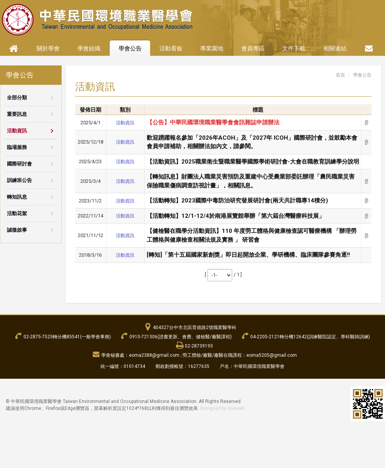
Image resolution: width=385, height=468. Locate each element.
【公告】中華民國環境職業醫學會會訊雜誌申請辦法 (213, 122)
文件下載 (293, 48)
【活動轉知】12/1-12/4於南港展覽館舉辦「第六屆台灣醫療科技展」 (236, 215)
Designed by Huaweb (222, 408)
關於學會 (48, 48)
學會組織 (88, 48)
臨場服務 (17, 147)
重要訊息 (17, 114)
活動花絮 (17, 213)
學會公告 (130, 48)
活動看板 (170, 48)
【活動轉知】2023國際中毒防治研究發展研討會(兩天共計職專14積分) (237, 200)
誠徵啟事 (17, 230)
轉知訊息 (17, 197)
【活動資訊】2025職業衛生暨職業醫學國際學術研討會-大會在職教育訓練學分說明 (253, 161)
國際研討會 (19, 164)
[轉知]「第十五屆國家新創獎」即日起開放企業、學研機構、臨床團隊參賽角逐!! (248, 254)
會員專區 (252, 48)
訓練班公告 (19, 180)
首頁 (340, 75)
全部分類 (17, 97)
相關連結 (334, 48)
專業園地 (211, 48)
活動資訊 (17, 131)
